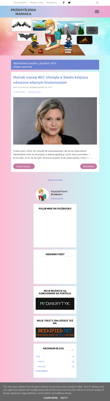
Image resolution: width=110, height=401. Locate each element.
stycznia (41, 366)
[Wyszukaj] (97, 3)
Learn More (51, 398)
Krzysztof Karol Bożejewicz (59, 193)
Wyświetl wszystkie (22, 67)
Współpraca (51, 2)
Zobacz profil (57, 198)
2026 (38, 356)
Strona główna (20, 2)
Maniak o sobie (36, 2)
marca (41, 361)
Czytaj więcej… (24, 166)
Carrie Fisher (19, 92)
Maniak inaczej (34, 92)
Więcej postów (55, 180)
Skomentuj (88, 166)
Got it (63, 398)
